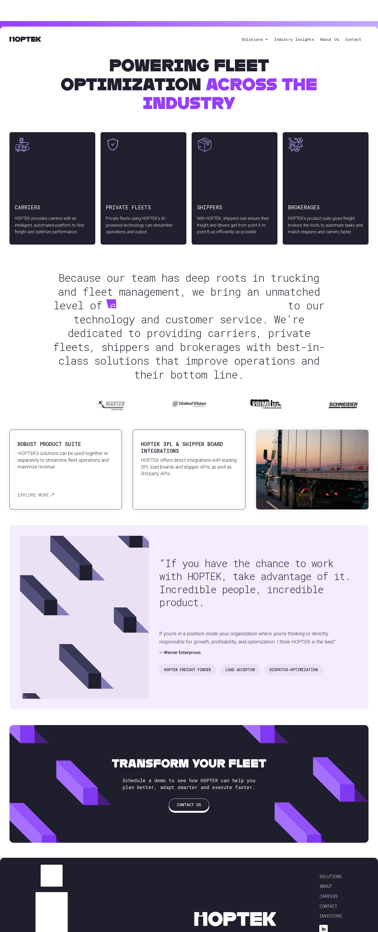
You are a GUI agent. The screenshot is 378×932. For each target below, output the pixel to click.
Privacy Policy (207, 923)
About (326, 875)
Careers (329, 885)
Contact (353, 18)
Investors (331, 904)
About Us (329, 18)
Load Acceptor (240, 658)
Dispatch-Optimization (294, 658)
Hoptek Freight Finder (187, 658)
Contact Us (189, 793)
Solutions (252, 18)
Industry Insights (294, 18)
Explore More (33, 483)
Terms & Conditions (243, 923)
